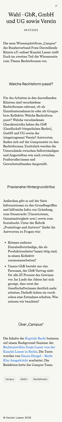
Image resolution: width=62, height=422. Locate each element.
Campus (10, 379)
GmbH (24, 379)
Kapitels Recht (35, 338)
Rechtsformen (40, 379)
